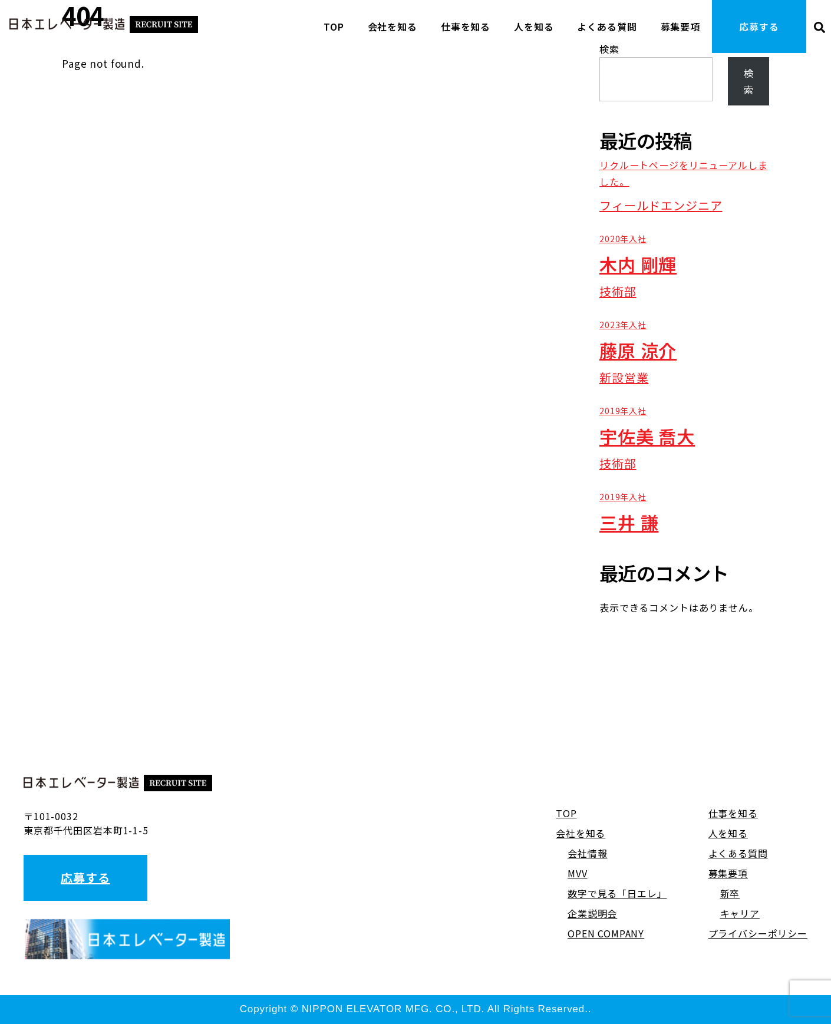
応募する (759, 26)
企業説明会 (592, 913)
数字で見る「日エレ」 (617, 893)
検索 (749, 81)
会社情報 (587, 853)
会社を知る (392, 26)
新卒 (730, 893)
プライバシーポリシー (758, 933)
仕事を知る (465, 26)
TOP (334, 26)
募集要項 (680, 26)
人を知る (533, 26)
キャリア (740, 913)
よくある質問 (607, 26)
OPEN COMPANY (606, 933)
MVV (578, 873)
